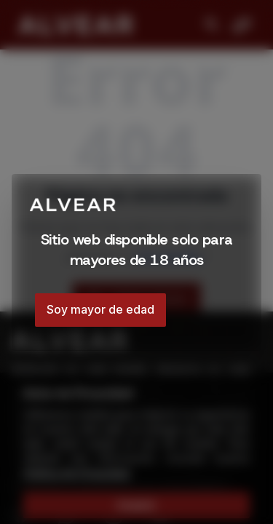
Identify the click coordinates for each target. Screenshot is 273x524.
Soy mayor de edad (100, 309)
